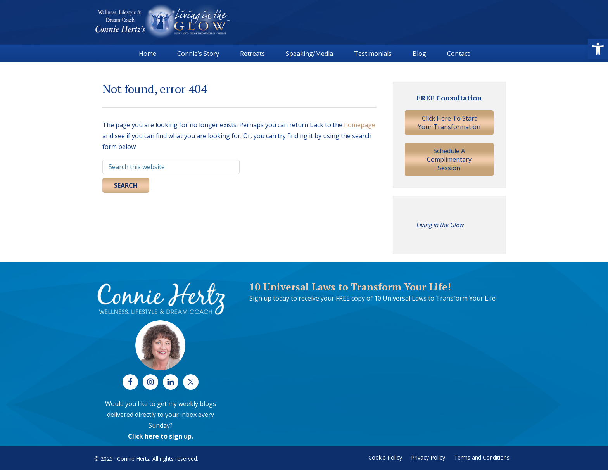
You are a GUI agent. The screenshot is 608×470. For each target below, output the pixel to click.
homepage (359, 125)
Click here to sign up (160, 436)
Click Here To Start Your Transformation (449, 122)
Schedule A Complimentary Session (449, 159)
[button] (598, 49)
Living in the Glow (440, 225)
